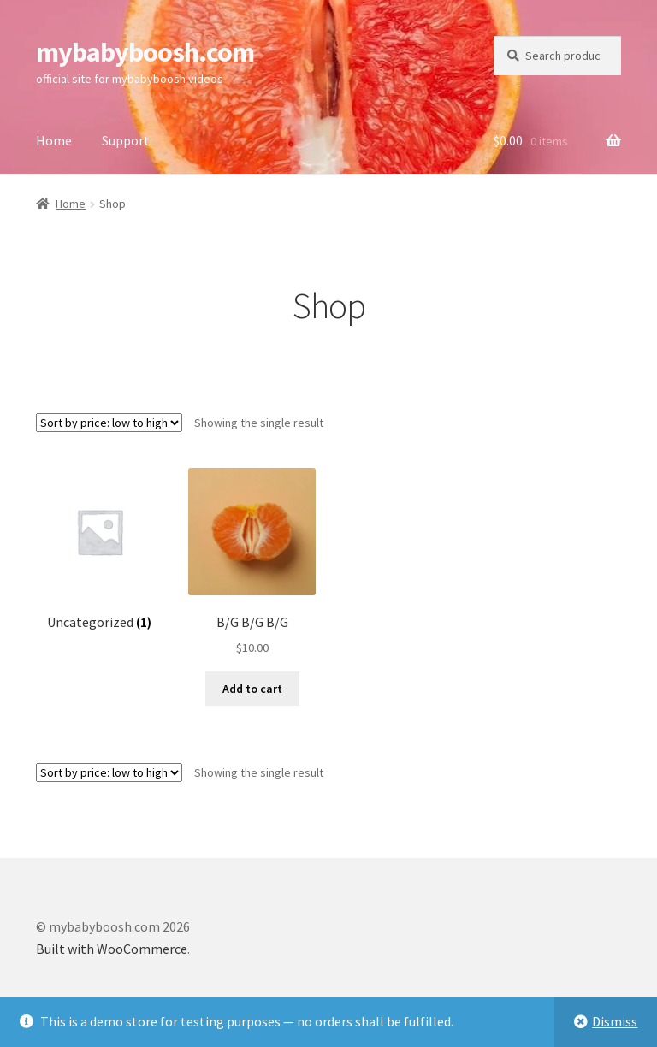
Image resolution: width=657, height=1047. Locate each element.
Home (54, 140)
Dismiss (614, 1021)
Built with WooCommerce (111, 948)
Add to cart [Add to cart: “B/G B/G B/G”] (252, 688)
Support (126, 140)
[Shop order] (109, 422)
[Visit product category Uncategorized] (99, 549)
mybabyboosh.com (145, 52)
